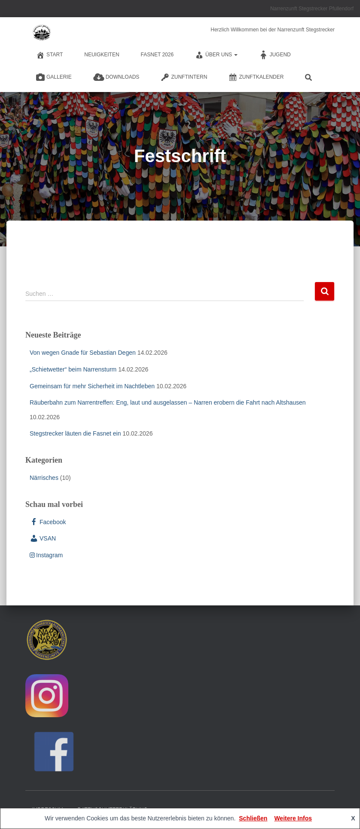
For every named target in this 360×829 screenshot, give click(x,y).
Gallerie (54, 77)
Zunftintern (184, 77)
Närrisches (44, 477)
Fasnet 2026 (157, 55)
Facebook (48, 522)
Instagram (46, 555)
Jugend (274, 55)
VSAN (43, 538)
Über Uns (216, 55)
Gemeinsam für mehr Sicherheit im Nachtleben (92, 386)
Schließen (253, 818)
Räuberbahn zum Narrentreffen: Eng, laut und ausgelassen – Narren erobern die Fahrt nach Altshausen (168, 402)
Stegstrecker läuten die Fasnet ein (75, 433)
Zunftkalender (256, 77)
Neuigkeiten (101, 55)
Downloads (116, 77)
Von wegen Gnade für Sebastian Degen (83, 352)
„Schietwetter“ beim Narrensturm (73, 369)
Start (49, 55)
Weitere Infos (293, 818)
